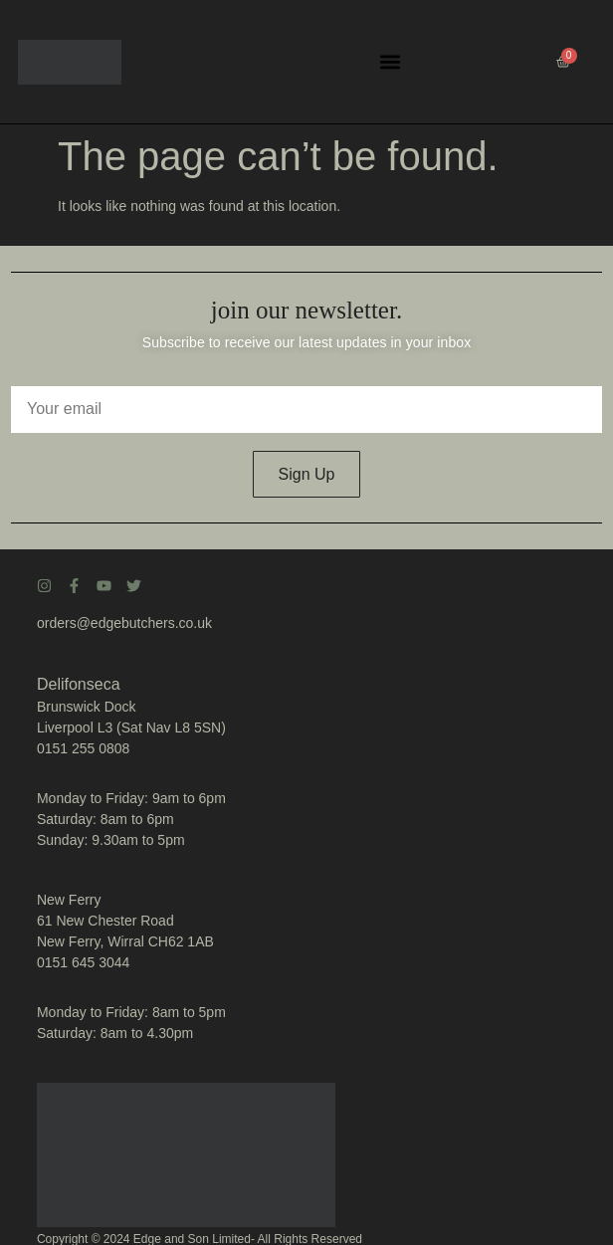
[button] (389, 62)
